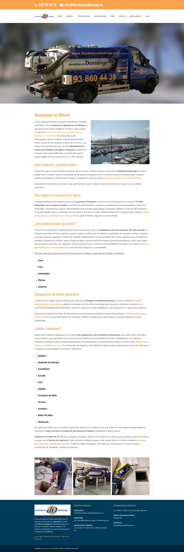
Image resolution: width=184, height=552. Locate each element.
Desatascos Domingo (47, 548)
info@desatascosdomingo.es (83, 4)
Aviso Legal (38, 536)
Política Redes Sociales (52, 536)
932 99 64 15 (47, 4)
